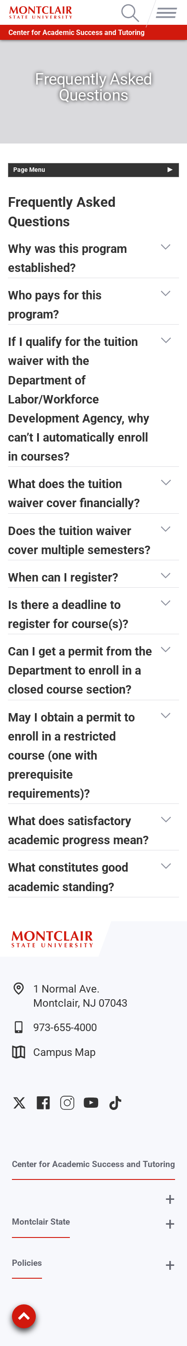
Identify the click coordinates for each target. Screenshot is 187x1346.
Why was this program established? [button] (67, 257)
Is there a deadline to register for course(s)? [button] (68, 613)
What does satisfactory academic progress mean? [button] (78, 829)
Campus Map (54, 1052)
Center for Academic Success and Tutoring (76, 32)
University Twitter (19, 1102)
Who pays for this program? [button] (55, 304)
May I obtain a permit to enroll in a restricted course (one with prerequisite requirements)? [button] (71, 754)
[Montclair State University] (40, 12)
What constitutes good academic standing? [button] (68, 876)
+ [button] (170, 1199)
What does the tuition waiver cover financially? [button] (74, 492)
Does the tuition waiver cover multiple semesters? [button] (79, 539)
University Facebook (43, 1102)
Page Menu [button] (29, 170)
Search (130, 5)
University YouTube (91, 1102)
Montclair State (41, 1222)
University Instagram (67, 1102)
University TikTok (115, 1102)
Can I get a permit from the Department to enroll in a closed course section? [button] (80, 669)
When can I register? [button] (63, 577)
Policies (27, 1263)
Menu (164, 5)
